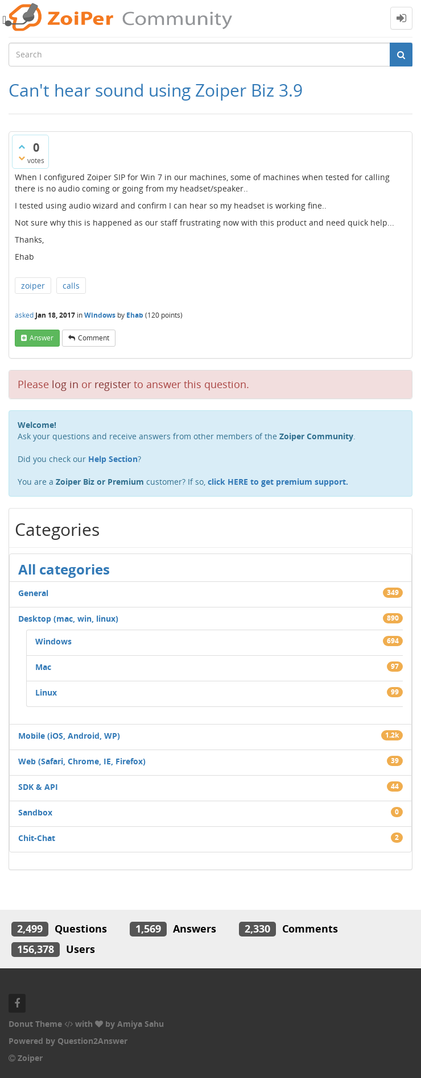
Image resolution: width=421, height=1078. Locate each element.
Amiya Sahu (140, 1023)
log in (65, 384)
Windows (99, 315)
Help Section (113, 458)
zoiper (33, 285)
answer (41, 338)
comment (93, 338)
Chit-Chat (36, 838)
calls (71, 285)
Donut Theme (35, 1023)
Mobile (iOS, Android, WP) (69, 735)
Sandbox (35, 812)
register (112, 384)
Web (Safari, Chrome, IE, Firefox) (82, 761)
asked (24, 315)
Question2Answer (92, 1040)
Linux (46, 692)
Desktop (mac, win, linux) (68, 618)
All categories (64, 569)
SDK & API (38, 786)
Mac (43, 666)
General (33, 593)
